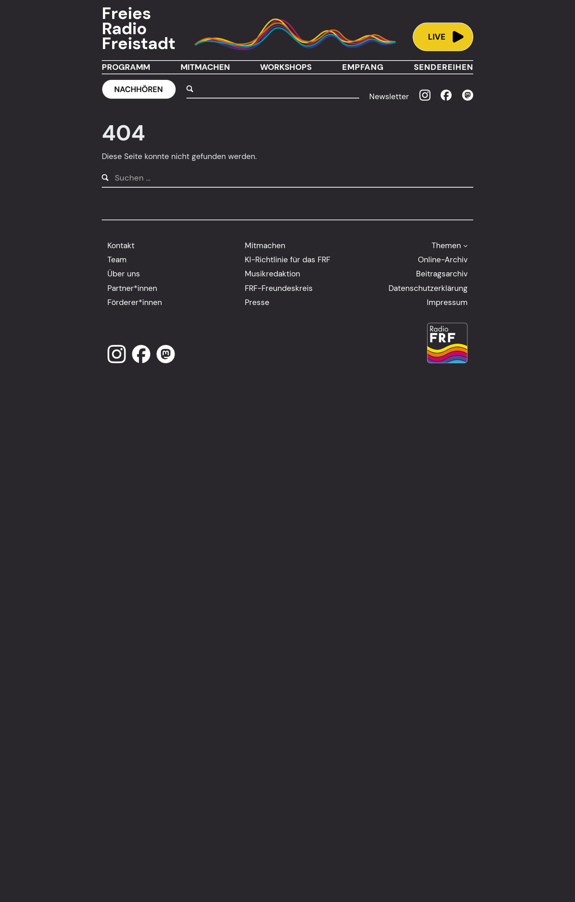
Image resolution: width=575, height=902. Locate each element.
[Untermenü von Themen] (465, 245)
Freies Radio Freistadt (138, 28)
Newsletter (389, 96)
